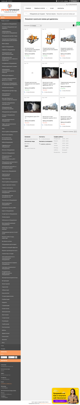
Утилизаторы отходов (7, 253)
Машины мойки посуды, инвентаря (8, 237)
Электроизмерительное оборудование (8, 120)
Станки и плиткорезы (7, 188)
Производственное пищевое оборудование (9, 263)
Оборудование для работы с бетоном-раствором (9, 167)
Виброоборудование (7, 142)
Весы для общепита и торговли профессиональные (9, 99)
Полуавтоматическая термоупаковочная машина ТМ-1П (50, 50)
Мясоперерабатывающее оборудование (8, 223)
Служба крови (5, 324)
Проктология (5, 314)
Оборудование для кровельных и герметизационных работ (8, 157)
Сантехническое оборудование (6, 94)
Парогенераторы (6, 178)
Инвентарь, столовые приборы (7, 228)
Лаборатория (5, 290)
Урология (4, 339)
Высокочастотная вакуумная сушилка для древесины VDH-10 (49, 84)
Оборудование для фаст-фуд (9, 90)
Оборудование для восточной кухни (9, 232)
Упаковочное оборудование (9, 200)
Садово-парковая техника (9, 185)
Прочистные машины (7, 134)
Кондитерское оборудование (9, 214)
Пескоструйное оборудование (10, 131)
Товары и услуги (5, 20)
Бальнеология (5, 293)
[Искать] (19, 15)
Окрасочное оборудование (9, 171)
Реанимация (5, 321)
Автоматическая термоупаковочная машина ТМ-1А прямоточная (32, 50)
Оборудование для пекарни (9, 244)
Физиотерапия (6, 284)
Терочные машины (51, 14)
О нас (2, 345)
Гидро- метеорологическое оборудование (9, 124)
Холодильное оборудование (9, 24)
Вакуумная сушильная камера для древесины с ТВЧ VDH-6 (67, 50)
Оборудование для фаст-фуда (9, 36)
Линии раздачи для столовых (9, 66)
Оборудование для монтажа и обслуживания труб (9, 162)
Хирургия (4, 302)
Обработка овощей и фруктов (9, 247)
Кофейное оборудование (8, 49)
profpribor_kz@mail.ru (6, 383)
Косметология (5, 308)
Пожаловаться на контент (45, 403)
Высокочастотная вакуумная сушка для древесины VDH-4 (66, 118)
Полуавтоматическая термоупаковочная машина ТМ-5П (32, 84)
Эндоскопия (5, 287)
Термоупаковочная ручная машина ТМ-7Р (68, 83)
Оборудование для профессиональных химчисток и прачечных (10, 59)
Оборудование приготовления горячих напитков (8, 71)
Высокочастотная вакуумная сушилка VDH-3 (50, 117)
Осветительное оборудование (6, 174)
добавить (66, 1)
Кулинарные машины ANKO (9, 207)
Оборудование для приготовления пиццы (7, 53)
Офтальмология (6, 311)
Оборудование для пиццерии (9, 112)
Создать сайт (4, 1)
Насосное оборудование (8, 153)
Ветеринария (5, 280)
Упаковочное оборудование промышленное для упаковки (9, 39)
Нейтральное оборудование (9, 220)
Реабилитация (5, 299)
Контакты (61, 8)
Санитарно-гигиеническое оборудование (9, 267)
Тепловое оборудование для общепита (9, 27)
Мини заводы (5, 43)
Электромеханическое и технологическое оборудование (8, 258)
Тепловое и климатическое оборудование (9, 191)
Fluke (3, 128)
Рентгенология (6, 327)
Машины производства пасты (9, 250)
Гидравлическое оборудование (6, 146)
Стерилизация (5, 305)
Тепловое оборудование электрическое (8, 103)
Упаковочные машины (8, 87)
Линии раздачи (6, 217)
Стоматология (5, 318)
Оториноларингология (7, 296)
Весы (3, 342)
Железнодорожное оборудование (7, 203)
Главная (28, 8)
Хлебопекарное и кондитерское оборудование (9, 32)
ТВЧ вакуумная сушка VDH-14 (32, 117)
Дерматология (5, 333)
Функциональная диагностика (10, 277)
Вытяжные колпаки (7, 241)
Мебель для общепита (7, 75)
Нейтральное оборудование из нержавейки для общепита (9, 83)
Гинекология (5, 336)
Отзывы (3, 348)
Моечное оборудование (8, 150)
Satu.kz (46, 402)
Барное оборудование (8, 46)
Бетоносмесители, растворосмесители (7, 138)
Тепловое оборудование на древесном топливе (9, 79)
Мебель (4, 330)
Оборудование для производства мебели (7, 108)
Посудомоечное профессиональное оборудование (7, 273)
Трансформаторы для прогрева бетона (7, 196)
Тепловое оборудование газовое (8, 115)
